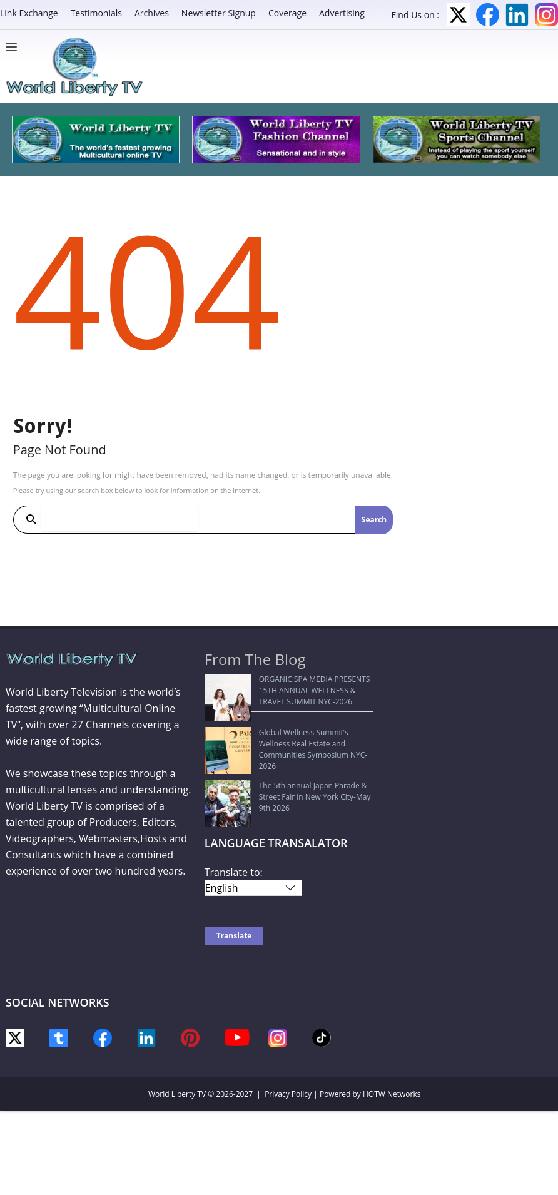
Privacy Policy (288, 1054)
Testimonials (96, 13)
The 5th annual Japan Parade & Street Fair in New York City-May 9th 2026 (289, 767)
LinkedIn (517, 14)
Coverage (287, 13)
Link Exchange (29, 13)
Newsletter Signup (218, 13)
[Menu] (14, 47)
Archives (151, 13)
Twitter (458, 14)
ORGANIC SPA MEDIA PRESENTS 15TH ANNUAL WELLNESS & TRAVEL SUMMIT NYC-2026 (286, 690)
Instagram (546, 14)
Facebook (487, 14)
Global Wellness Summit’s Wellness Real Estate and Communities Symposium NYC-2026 (282, 731)
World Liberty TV (177, 1054)
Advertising (342, 13)
